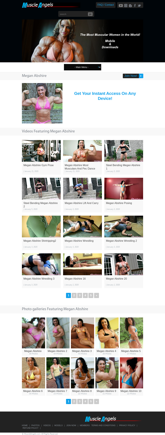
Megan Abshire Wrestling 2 (121, 240)
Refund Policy (30, 428)
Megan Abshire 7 (57, 391)
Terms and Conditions (103, 425)
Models (58, 425)
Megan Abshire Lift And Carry (81, 203)
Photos (35, 425)
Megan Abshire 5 (131, 351)
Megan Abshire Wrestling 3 (39, 278)
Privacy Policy (127, 425)
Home (25, 425)
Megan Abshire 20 (116, 278)
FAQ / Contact (106, 4)
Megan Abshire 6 (33, 391)
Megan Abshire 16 (75, 278)
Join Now (71, 425)
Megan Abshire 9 (106, 391)
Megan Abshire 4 (106, 351)
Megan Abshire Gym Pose (39, 165)
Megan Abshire (33, 351)
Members (85, 425)
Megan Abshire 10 (131, 391)
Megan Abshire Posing (119, 203)
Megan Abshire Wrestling (79, 240)
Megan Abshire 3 (82, 351)
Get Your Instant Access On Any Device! (105, 96)
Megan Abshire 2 (57, 351)
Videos (47, 425)
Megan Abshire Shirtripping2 (40, 240)
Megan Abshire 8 (82, 391)
